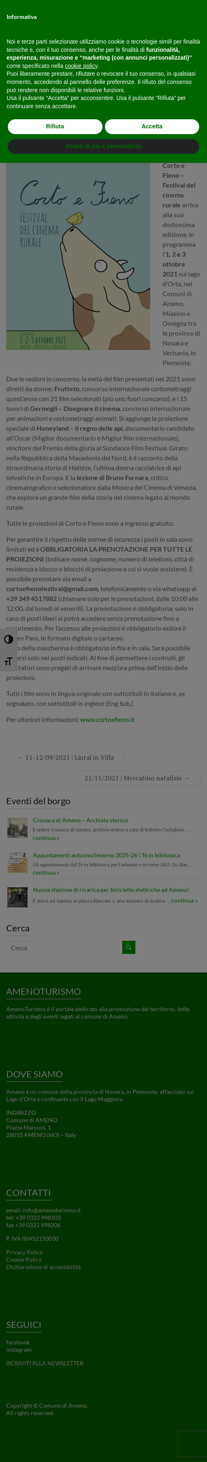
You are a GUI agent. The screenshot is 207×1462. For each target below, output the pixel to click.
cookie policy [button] (81, 66)
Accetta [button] (152, 126)
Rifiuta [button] (55, 126)
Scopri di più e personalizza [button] (103, 146)
